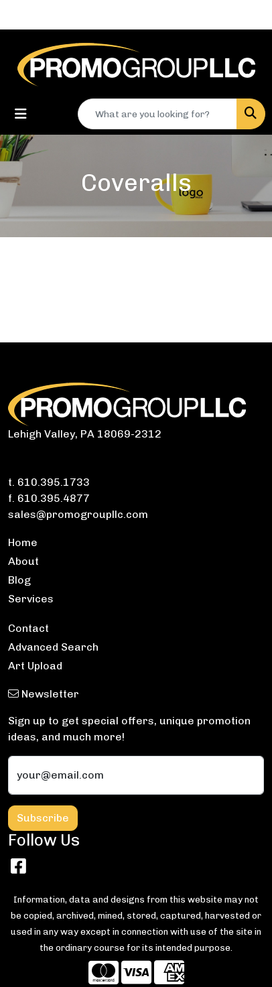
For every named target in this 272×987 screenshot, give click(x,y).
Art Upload (35, 665)
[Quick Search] (157, 113)
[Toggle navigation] (21, 114)
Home (23, 542)
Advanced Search (53, 647)
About (23, 561)
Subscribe (43, 817)
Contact (28, 628)
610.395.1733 (53, 482)
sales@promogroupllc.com (78, 514)
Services (31, 598)
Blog (19, 580)
